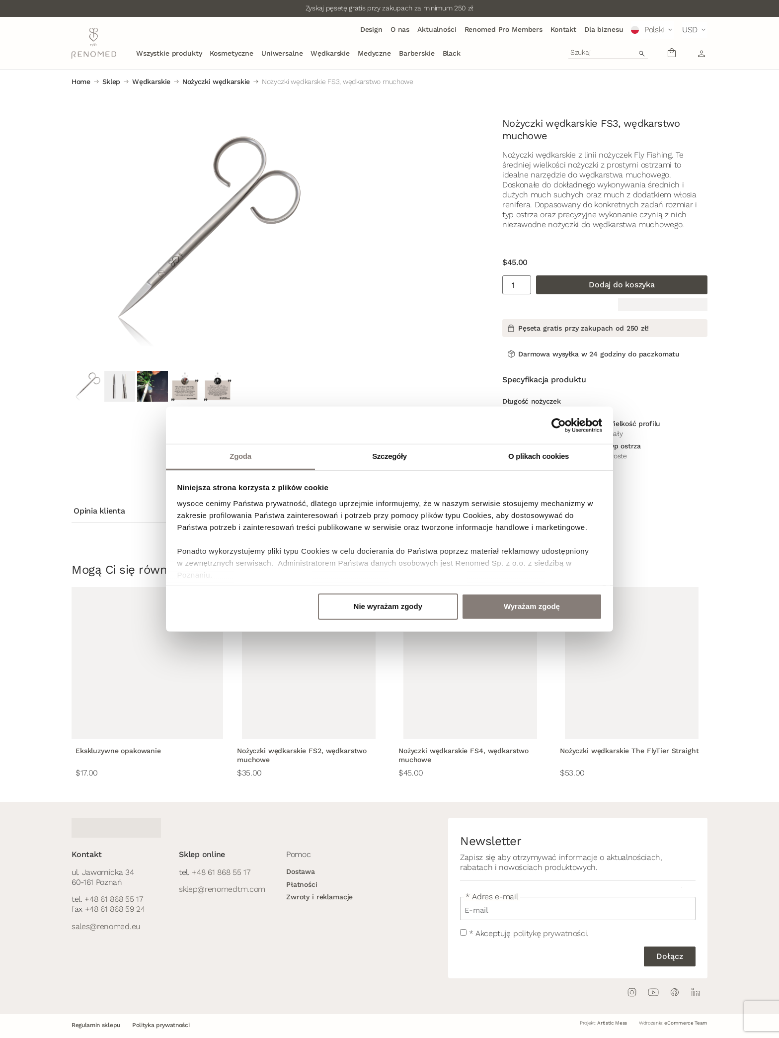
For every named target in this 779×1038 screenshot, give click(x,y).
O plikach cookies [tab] (538, 456)
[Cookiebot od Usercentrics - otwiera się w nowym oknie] (558, 425)
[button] (652, 30)
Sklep (111, 82)
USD (690, 29)
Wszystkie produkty (169, 53)
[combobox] (608, 52)
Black (452, 53)
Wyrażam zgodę (532, 606)
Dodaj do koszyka (621, 284)
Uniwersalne (282, 53)
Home (81, 82)
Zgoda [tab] (240, 456)
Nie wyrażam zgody (388, 606)
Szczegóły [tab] (389, 456)
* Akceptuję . (529, 933)
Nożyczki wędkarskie (216, 82)
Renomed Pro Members (504, 29)
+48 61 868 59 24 (115, 909)
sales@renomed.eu (106, 926)
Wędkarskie (330, 53)
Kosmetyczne (231, 53)
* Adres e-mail (492, 897)
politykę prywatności (550, 933)
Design (371, 29)
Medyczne (374, 53)
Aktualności (436, 29)
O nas (399, 29)
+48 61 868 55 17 (113, 899)
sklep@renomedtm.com (222, 889)
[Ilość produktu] (516, 284)
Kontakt (563, 29)
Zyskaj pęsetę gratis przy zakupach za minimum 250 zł (389, 8)
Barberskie (417, 53)
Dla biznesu (603, 29)
